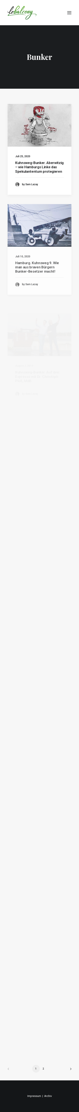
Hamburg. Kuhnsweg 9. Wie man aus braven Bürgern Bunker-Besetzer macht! (37, 278)
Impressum (34, 1096)
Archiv (48, 1096)
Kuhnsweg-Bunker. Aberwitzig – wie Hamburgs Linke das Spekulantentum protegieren (39, 167)
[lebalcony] (22, 13)
